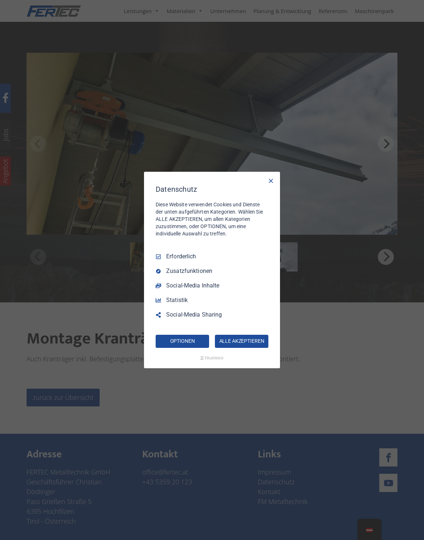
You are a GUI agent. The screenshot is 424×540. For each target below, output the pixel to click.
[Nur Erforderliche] (271, 181)
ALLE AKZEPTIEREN (241, 341)
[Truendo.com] (212, 358)
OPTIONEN (182, 341)
